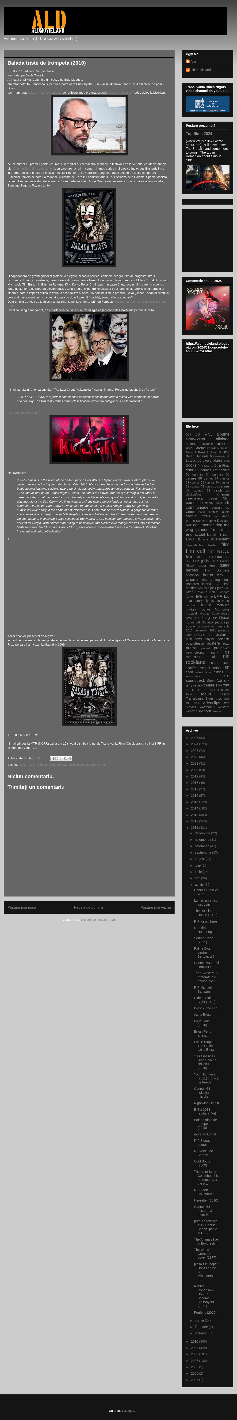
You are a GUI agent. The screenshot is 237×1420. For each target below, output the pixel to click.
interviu (207, 584)
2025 (195, 738)
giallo (205, 561)
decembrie (203, 833)
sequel (205, 668)
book (226, 460)
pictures (222, 634)
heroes (192, 570)
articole (223, 443)
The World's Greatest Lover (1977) (205, 1254)
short (189, 672)
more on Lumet (205, 1134)
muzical (191, 613)
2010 (195, 1341)
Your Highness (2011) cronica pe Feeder (206, 1078)
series (217, 668)
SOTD (224, 676)
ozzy (210, 622)
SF (227, 668)
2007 (195, 1361)
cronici (191, 516)
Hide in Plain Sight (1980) (204, 1000)
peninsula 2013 (204, 635)
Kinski (199, 592)
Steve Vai (214, 680)
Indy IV (207, 580)
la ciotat (210, 592)
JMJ (226, 588)
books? (206, 465)
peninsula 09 (206, 626)
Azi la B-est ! (203, 1014)
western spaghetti (199, 711)
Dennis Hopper (206, 521)
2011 (195, 827)
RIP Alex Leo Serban (203, 1153)
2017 (195, 789)
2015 (195, 802)
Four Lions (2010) (202, 1023)
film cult (43, 764)
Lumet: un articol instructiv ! (206, 902)
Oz (204, 622)
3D (198, 434)
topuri (206, 694)
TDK (226, 680)
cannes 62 (209, 470)
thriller (209, 685)
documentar (203, 525)
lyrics (210, 601)
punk (214, 652)
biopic (207, 460)
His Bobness (217, 570)
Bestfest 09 (193, 460)
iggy (220, 575)
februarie (202, 1327)
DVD (190, 539)
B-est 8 (203, 452)
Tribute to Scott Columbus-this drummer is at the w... (206, 1177)
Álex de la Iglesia (120, 92)
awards (211, 448)
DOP (226, 534)
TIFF (218, 685)
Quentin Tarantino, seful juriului (34, 168)
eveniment (220, 539)
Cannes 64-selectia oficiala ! (202, 1093)
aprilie (199, 884)
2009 (195, 1348)
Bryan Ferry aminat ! (202, 1033)
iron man (203, 588)
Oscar (224, 617)
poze (226, 643)
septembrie (203, 852)
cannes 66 (194, 478)
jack (213, 588)
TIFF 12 (207, 690)
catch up (221, 490)
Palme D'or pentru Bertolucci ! (204, 952)
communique (197, 507)
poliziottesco (195, 643)
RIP (226, 656)
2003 (195, 1380)
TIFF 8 (218, 690)
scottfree (192, 668)
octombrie (202, 846)
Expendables (194, 545)
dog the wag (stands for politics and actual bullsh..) (207, 530)
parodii (220, 622)
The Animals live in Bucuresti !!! (206, 1241)
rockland (196, 662)
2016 (195, 795)
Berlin (190, 456)
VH (188, 703)
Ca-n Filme (221, 465)
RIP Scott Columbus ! (204, 1192)
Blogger (129, 1410)
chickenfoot (193, 494)
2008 (195, 1354)
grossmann (207, 565)
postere (213, 643)
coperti (202, 512)
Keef (189, 592)
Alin (193, 61)
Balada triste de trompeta (44, 92)
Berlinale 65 (222, 456)
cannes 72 (197, 486)
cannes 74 (211, 486)
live (199, 596)
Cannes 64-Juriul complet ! (206, 965)
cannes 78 (201, 490)
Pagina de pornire (88, 907)
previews (221, 648)
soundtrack (195, 680)
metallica (223, 605)
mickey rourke (198, 609)
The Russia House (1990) (206, 913)
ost (198, 622)
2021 (195, 763)
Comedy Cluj (211, 503)
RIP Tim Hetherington (205, 930)
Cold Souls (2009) (202, 1163)
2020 (195, 770)
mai (198, 878)
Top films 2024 (199, 133)
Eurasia (203, 539)
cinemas (223, 494)
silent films (203, 672)
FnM (196, 561)
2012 (195, 821)
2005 (195, 1373)
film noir (193, 556)
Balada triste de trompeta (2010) (205, 1124)
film (34, 764)
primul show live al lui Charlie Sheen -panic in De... (206, 1227)
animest (208, 444)
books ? (193, 465)
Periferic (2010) (205, 1312)
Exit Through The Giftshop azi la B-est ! (205, 1046)
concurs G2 (220, 507)
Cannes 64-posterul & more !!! (203, 1211)
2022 (195, 757)
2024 (195, 744)
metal (206, 605)
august (200, 859)
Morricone (222, 609)
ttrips (226, 698)
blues (217, 460)
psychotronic (195, 652)
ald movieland (201, 70)
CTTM (206, 516)
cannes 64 (201, 474)
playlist (210, 639)
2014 (195, 808)
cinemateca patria (201, 498)
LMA (218, 596)
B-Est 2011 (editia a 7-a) (205, 1111)
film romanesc (216, 556)
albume (223, 434)
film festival (57, 764)
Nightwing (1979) (206, 1103)
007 (188, 434)
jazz (220, 588)
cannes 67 (211, 478)
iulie (198, 865)
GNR (214, 561)
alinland (222, 439)
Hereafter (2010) (206, 1200)
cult (216, 516)
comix (225, 503)
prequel (205, 648)
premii (95, 764)
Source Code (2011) (203, 940)
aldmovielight (195, 439)
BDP (226, 452)
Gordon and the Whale (23, 412)
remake (212, 657)
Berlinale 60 (205, 456)
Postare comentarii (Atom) (99, 919)
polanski (223, 639)
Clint (226, 498)
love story (194, 601)
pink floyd (194, 639)
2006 (195, 1367)
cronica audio (219, 512)
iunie (199, 872)
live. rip (208, 596)
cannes (192, 470)
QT (103, 764)
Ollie (215, 618)
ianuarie (201, 1333)
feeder (212, 545)
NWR (190, 618)
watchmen (207, 707)
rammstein (193, 657)
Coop (190, 512)
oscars (190, 622)
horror (71, 764)
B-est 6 (224, 448)
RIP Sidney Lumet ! (202, 1142)
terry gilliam (194, 685)
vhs (196, 703)
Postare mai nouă (22, 907)
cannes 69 (197, 482)
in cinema (83, 764)
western (223, 707)
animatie (192, 444)
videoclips (211, 703)
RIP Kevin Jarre (205, 921)
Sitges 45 (221, 672)
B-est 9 (215, 452)
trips (219, 698)
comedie (193, 502)
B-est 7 (25, 764)
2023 (195, 751)
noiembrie (202, 839)
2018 (195, 783)
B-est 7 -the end (206, 1008)
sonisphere (193, 676)
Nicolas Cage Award (214, 613)
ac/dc (208, 434)
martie (200, 1320)
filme (188, 561)
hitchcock (192, 575)
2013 (195, 815)
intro (218, 584)
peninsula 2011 (205, 630)
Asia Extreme (196, 448)
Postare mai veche (156, 907)
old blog (202, 617)
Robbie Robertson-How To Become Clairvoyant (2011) (204, 1296)
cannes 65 (220, 474)
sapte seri (220, 663)
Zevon (217, 711)
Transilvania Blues (200, 698)
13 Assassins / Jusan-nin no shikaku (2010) (205, 1062)
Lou (226, 596)
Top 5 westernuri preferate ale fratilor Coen (206, 977)
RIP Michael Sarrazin (203, 989)
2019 (195, 776)
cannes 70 (212, 482)
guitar (224, 565)
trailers (224, 694)
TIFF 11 (195, 690)
